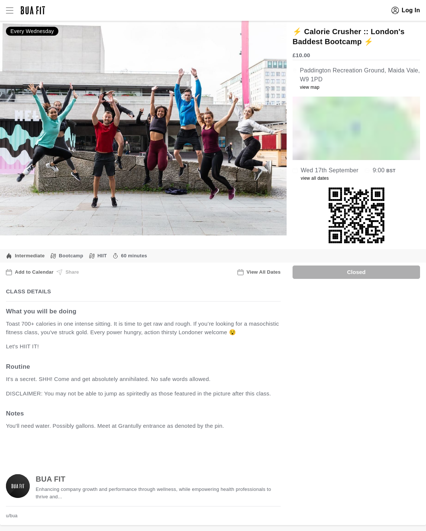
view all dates (315, 178)
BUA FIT (50, 479)
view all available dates (156, 449)
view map (310, 87)
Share (68, 272)
